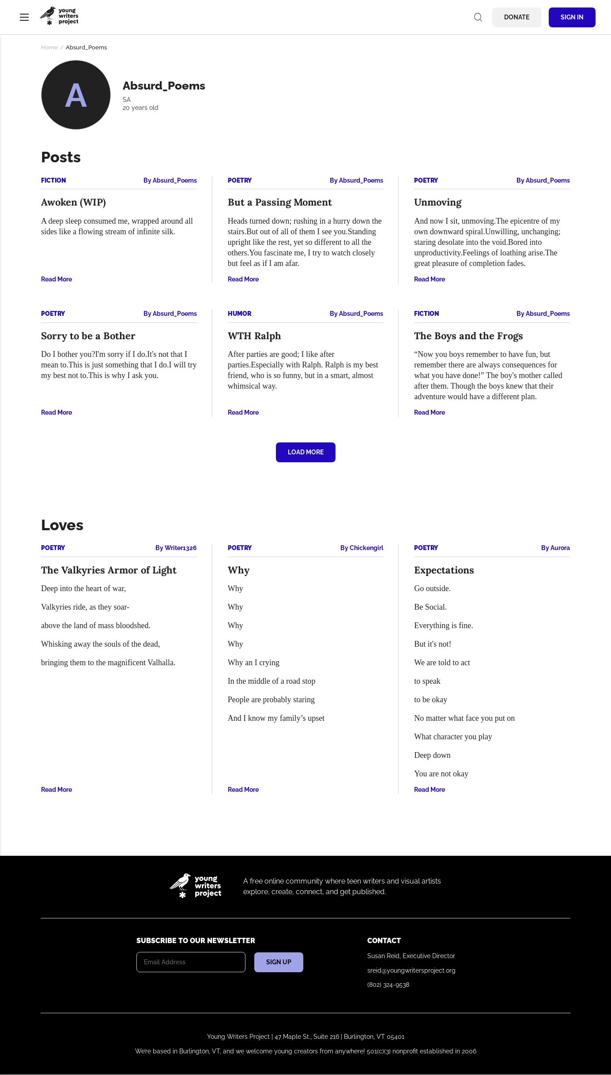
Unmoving (437, 202)
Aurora (560, 547)
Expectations (444, 570)
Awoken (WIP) (73, 202)
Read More (56, 279)
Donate (516, 17)
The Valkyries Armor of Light (109, 570)
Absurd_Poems (175, 180)
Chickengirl (366, 547)
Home (49, 47)
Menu (24, 17)
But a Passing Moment (280, 202)
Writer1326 (181, 547)
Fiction (53, 180)
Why (238, 570)
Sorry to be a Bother (88, 336)
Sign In (572, 17)
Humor (239, 313)
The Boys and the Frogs (468, 336)
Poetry (240, 180)
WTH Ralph (254, 336)
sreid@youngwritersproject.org (411, 970)
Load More (306, 452)
